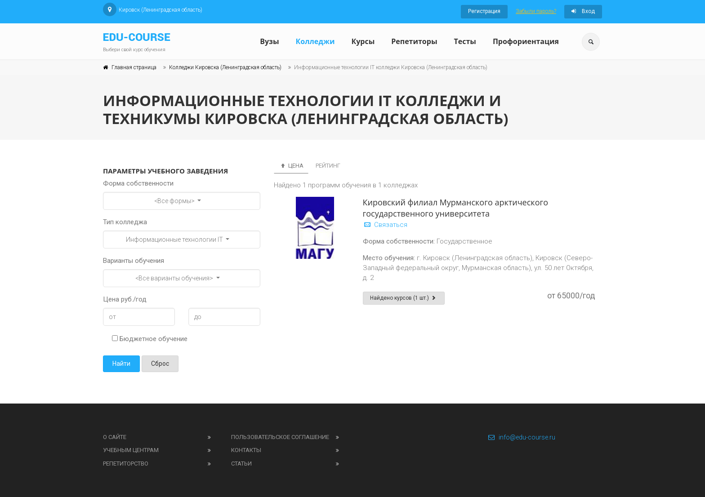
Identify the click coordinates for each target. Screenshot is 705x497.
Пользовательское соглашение (280, 437)
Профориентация (526, 41)
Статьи (241, 463)
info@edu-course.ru (521, 437)
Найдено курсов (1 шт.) (404, 298)
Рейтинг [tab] (328, 165)
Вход (583, 11)
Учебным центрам (131, 450)
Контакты (246, 450)
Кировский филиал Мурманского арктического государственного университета (456, 208)
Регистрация (484, 11)
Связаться (385, 225)
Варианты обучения (133, 261)
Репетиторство (125, 463)
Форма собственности (138, 183)
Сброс (160, 363)
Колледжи (315, 41)
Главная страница (134, 67)
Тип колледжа (125, 222)
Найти (121, 363)
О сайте (114, 437)
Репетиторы (414, 41)
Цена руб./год (125, 299)
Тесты (465, 41)
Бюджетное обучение (149, 339)
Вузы (269, 41)
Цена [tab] (291, 165)
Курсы (363, 41)
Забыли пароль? (536, 11)
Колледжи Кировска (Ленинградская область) (225, 67)
